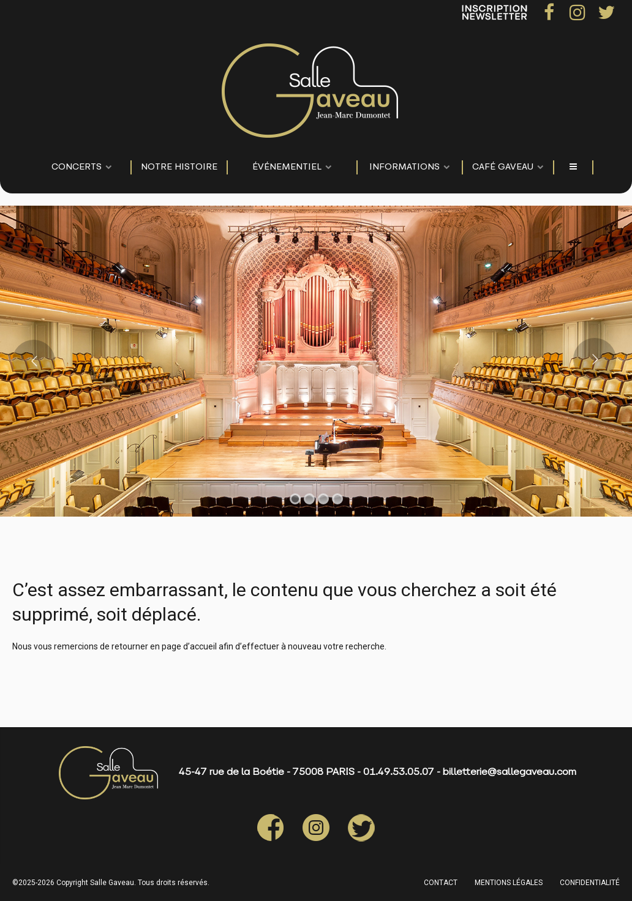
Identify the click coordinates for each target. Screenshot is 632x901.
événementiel (287, 167)
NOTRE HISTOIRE (179, 167)
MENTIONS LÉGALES (509, 882)
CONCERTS (76, 167)
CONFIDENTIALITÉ (590, 882)
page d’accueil (189, 646)
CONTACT (440, 882)
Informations (404, 167)
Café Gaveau (502, 167)
